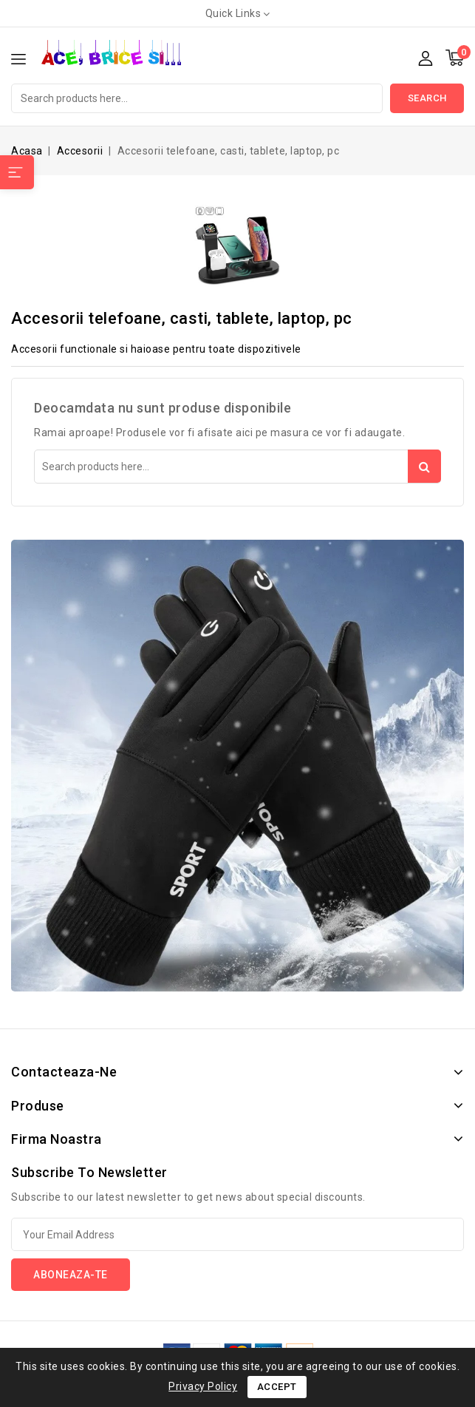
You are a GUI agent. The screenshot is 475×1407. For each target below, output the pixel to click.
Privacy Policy (202, 1386)
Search (427, 98)
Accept (277, 1386)
